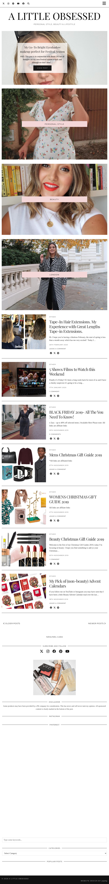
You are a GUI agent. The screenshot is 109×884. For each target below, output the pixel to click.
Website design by (94, 881)
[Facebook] (23, 3)
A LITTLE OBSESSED (55, 15)
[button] (105, 3)
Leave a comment (57, 349)
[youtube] (67, 651)
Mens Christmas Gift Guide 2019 (75, 454)
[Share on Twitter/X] (54, 353)
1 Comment (54, 391)
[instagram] (47, 651)
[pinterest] (60, 651)
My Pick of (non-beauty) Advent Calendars (75, 583)
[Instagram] (8, 3)
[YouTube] (18, 3)
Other (52, 317)
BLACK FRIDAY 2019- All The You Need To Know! (76, 414)
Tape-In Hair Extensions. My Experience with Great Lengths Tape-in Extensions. (74, 326)
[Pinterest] (13, 3)
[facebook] (54, 651)
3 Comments (55, 434)
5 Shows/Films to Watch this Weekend (72, 372)
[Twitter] (4, 3)
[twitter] (41, 651)
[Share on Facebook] (51, 353)
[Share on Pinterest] (58, 353)
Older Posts (11, 623)
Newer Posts (97, 623)
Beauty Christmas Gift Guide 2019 (76, 539)
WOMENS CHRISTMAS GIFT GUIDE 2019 (72, 499)
